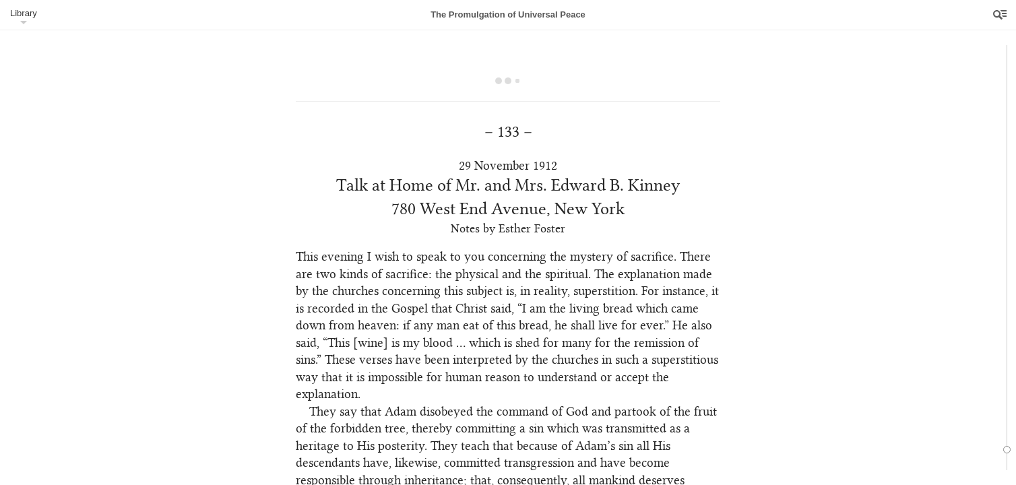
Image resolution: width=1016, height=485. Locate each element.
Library (23, 13)
